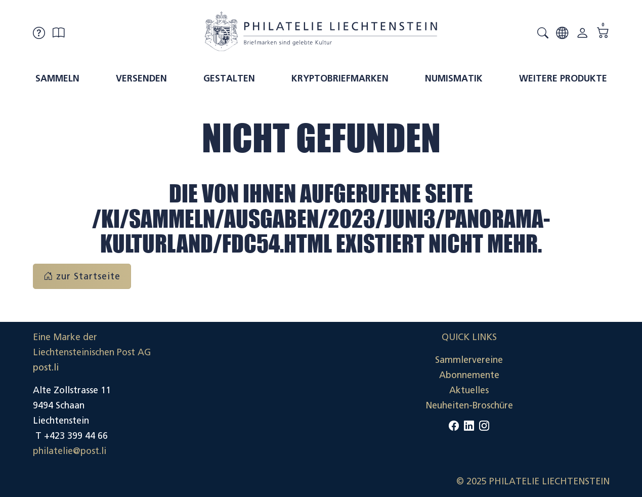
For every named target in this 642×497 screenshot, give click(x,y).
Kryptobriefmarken (340, 78)
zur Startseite (82, 276)
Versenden (141, 78)
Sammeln (57, 78)
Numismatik (454, 78)
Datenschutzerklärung (564, 390)
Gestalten (229, 78)
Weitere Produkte (563, 78)
